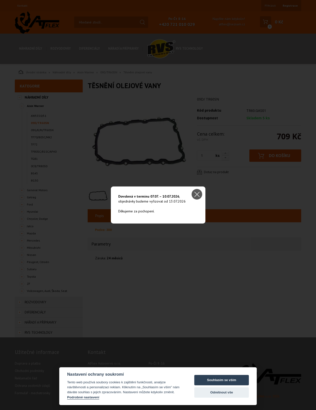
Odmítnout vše (221, 392)
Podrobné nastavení (83, 397)
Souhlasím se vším (221, 380)
